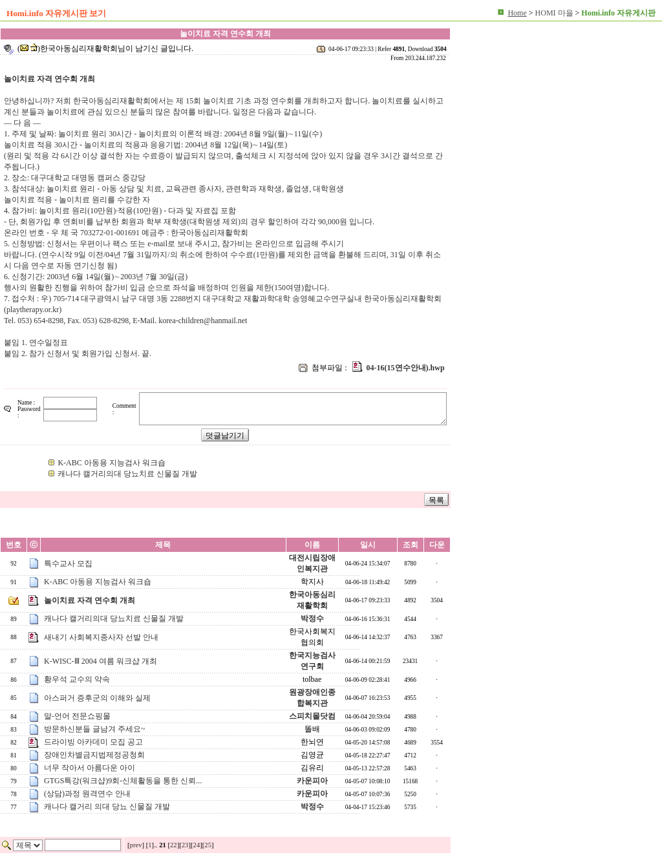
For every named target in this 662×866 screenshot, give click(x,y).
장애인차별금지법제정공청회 (94, 754)
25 (207, 845)
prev (136, 845)
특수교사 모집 (68, 563)
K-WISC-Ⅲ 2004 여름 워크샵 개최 (100, 661)
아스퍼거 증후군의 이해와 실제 (97, 697)
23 (185, 845)
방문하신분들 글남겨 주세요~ (94, 729)
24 (196, 845)
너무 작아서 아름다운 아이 (89, 767)
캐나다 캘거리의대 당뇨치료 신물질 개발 (127, 473)
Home (516, 12)
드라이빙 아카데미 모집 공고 (93, 741)
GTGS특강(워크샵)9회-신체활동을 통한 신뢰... (123, 780)
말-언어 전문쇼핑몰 (77, 716)
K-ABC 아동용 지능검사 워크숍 (111, 462)
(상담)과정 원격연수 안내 (87, 793)
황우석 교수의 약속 (77, 679)
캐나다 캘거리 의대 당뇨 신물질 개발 (107, 806)
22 (173, 845)
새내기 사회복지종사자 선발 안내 (101, 637)
